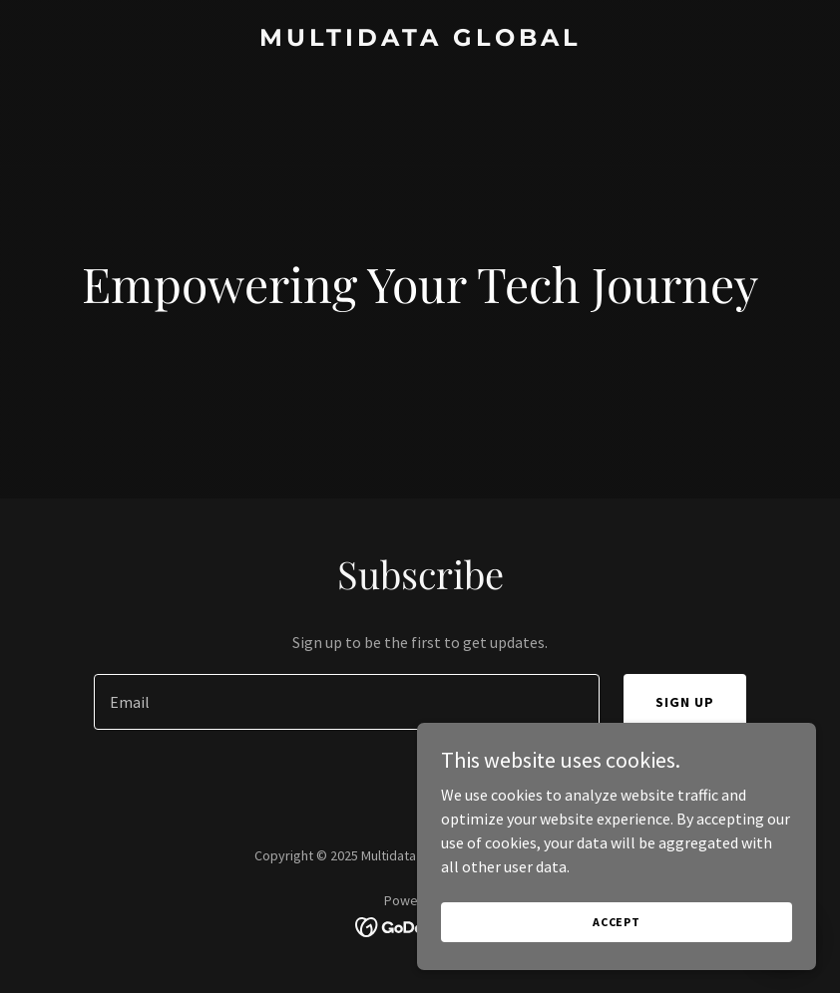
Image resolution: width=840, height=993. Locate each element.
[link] (420, 40)
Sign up (684, 702)
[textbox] (347, 702)
